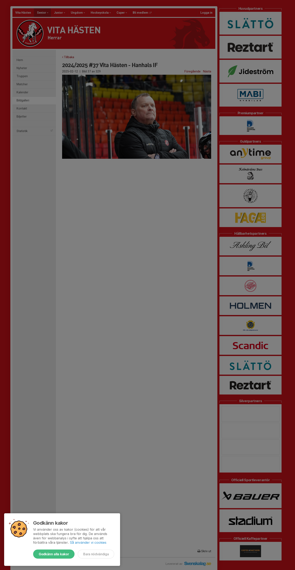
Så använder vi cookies (88, 542)
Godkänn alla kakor (54, 554)
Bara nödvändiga (96, 554)
